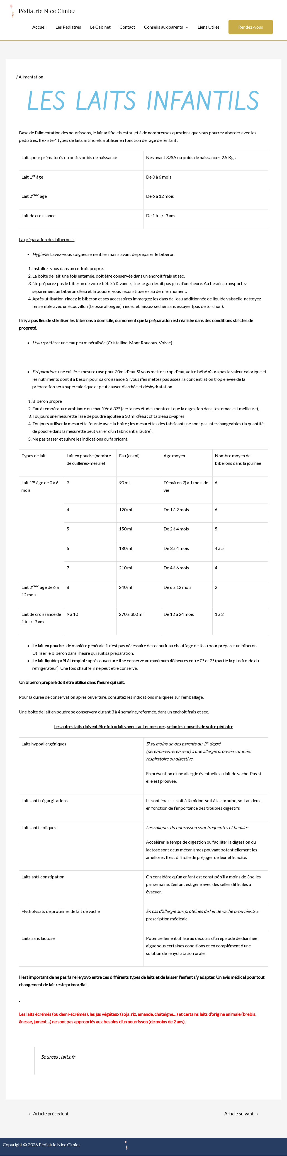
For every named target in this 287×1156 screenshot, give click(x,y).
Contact (127, 26)
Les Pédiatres (68, 26)
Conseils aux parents (163, 26)
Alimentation (31, 76)
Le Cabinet (100, 26)
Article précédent (49, 1114)
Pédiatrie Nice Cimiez (49, 11)
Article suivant (241, 1114)
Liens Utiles (209, 26)
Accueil (39, 26)
